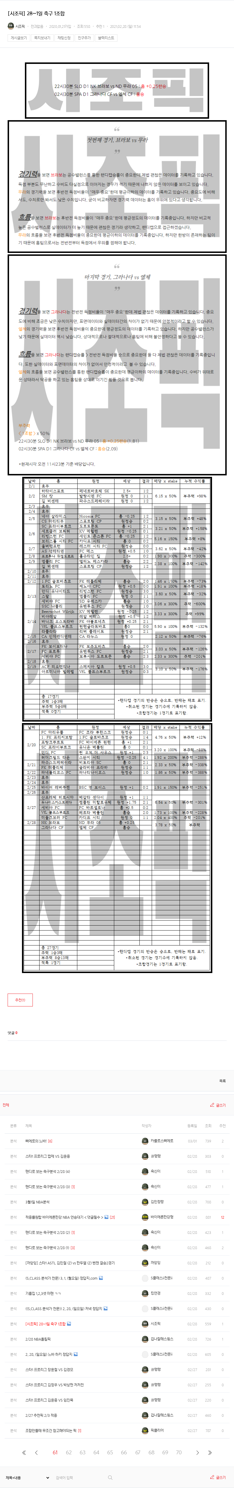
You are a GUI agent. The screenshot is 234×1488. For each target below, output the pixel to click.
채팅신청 (64, 38)
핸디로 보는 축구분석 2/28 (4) (47, 1171)
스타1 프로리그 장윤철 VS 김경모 (49, 1370)
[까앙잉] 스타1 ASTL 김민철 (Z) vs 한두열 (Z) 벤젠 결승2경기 (70, 1263)
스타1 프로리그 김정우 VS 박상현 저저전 (54, 1385)
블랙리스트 (106, 38)
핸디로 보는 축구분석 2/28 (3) (47, 1187)
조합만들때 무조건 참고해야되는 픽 (50, 1431)
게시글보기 (19, 38)
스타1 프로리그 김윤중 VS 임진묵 (49, 1400)
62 (69, 1452)
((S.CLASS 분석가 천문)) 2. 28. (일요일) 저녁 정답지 (63, 1309)
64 (96, 1452)
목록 (222, 1081)
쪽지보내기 (42, 38)
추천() (20, 1000)
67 (137, 1452)
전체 (6, 1105)
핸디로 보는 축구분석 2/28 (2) (47, 1232)
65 (110, 1452)
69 (165, 1452)
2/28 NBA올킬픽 (38, 1339)
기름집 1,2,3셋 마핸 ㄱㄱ (43, 1293)
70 (179, 1452)
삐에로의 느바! (36, 1141)
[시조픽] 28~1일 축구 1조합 (45, 1324)
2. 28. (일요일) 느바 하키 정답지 (48, 1354)
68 (151, 1452)
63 (83, 1452)
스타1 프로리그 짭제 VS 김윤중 (47, 1156)
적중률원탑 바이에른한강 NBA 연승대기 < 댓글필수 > (64, 1217)
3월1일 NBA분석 (37, 1202)
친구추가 (84, 38)
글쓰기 (221, 1105)
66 (124, 1452)
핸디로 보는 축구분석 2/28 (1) (47, 1248)
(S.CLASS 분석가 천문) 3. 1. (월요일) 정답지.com (61, 1278)
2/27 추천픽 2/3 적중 (41, 1415)
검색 (110, 1477)
